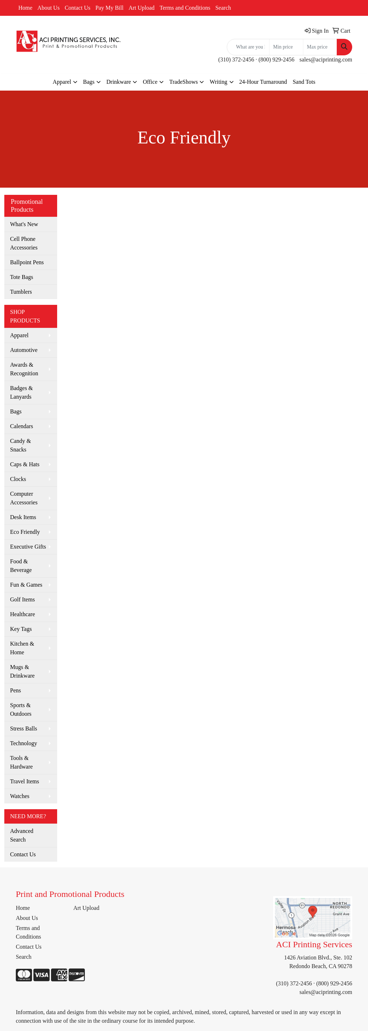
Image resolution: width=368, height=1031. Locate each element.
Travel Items (24, 781)
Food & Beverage (21, 565)
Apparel (61, 82)
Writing (218, 82)
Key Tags (21, 629)
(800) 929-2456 (276, 59)
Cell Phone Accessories (23, 243)
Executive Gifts (28, 547)
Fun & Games (26, 585)
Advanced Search (21, 835)
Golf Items (22, 599)
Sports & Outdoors (21, 709)
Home (25, 8)
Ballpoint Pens (27, 262)
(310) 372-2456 (236, 59)
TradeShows (183, 82)
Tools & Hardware (21, 762)
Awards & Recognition (24, 369)
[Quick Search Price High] (320, 47)
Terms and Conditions (185, 8)
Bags (89, 82)
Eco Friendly (25, 532)
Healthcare (22, 614)
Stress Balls (23, 728)
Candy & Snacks (20, 445)
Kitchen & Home (22, 648)
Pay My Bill (109, 8)
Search (223, 8)
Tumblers (21, 292)
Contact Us (78, 8)
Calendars (21, 426)
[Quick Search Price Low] (286, 47)
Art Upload (142, 8)
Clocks (18, 479)
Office (150, 82)
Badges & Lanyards (21, 392)
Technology (23, 743)
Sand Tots (304, 82)
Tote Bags (21, 277)
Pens (15, 690)
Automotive (23, 350)
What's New (24, 224)
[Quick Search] (248, 47)
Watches (19, 796)
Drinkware (118, 82)
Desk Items (23, 517)
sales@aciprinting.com (325, 59)
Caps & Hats (25, 464)
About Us (48, 8)
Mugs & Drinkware (22, 671)
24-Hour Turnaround (263, 82)
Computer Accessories (23, 498)
